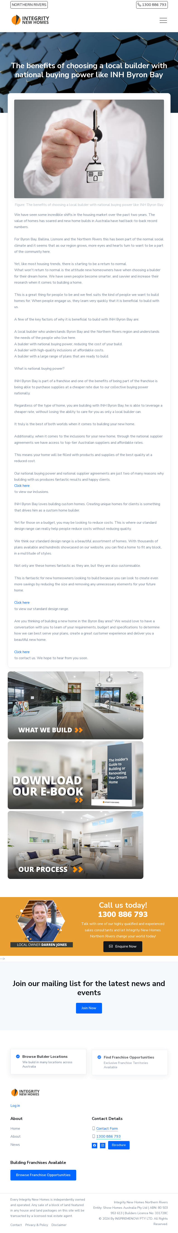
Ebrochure (119, 1145)
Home (15, 1128)
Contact (16, 1225)
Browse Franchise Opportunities (43, 1175)
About (15, 1136)
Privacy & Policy (36, 1225)
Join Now (89, 1008)
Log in (15, 1105)
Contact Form (107, 1128)
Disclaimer (59, 1225)
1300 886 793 (152, 4)
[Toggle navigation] (163, 20)
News (15, 1144)
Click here (22, 485)
